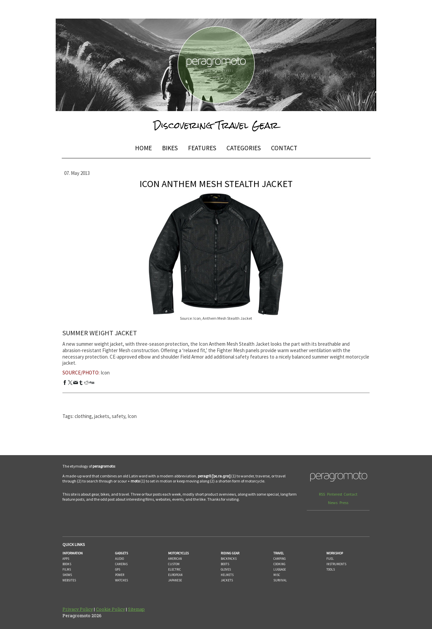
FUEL (330, 558)
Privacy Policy (77, 609)
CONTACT (284, 148)
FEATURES (202, 148)
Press (344, 502)
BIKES (170, 148)
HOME (143, 148)
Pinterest (334, 494)
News (333, 502)
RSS (322, 494)
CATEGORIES (243, 148)
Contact (350, 494)
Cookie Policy (110, 609)
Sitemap (136, 609)
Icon (105, 372)
